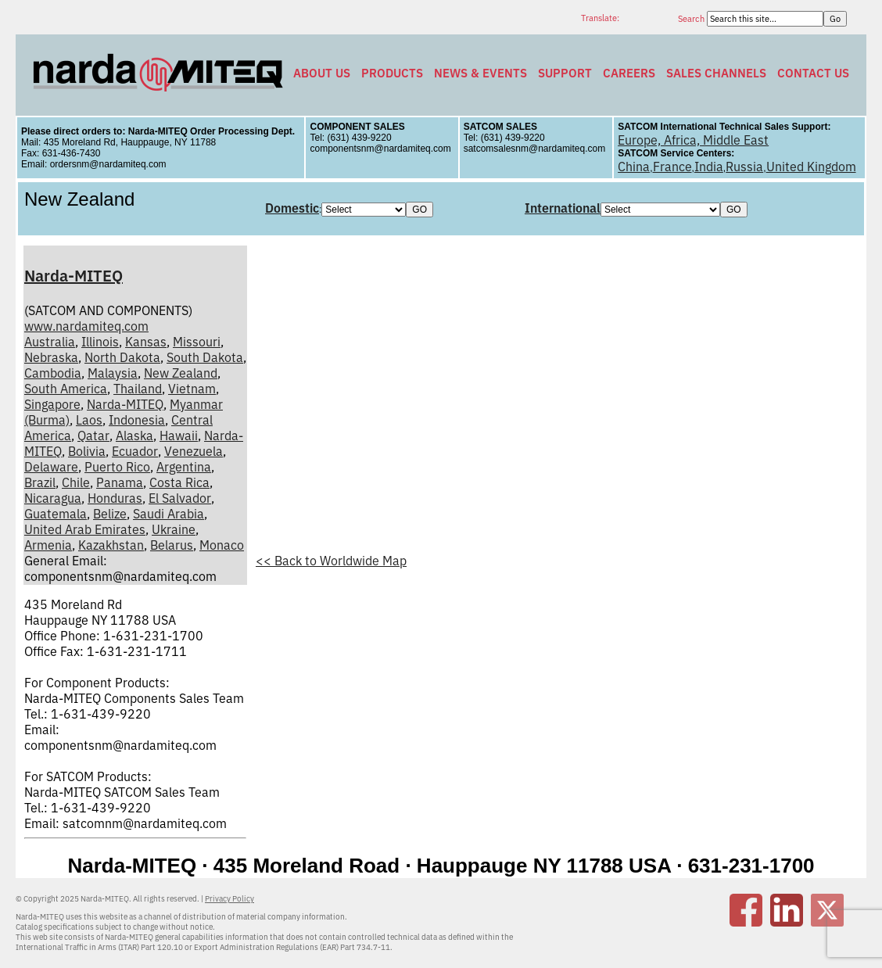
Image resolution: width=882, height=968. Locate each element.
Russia (744, 166)
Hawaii (179, 435)
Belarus (171, 545)
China (634, 166)
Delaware (51, 467)
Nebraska (51, 357)
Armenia (48, 545)
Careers (629, 73)
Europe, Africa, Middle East (693, 140)
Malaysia (113, 373)
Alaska (134, 435)
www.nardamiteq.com (86, 326)
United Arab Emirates (84, 529)
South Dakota (205, 357)
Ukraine (173, 529)
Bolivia (87, 451)
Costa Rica (179, 482)
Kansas (146, 342)
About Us (321, 73)
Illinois (100, 342)
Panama (119, 482)
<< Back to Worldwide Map (331, 560)
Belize (110, 514)
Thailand (137, 388)
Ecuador (135, 451)
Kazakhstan (111, 545)
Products (392, 73)
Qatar (93, 435)
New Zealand (180, 373)
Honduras (115, 498)
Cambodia (52, 373)
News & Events (480, 73)
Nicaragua (52, 498)
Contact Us (813, 73)
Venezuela (193, 451)
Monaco (221, 545)
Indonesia (137, 420)
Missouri (196, 342)
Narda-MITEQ (73, 275)
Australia (49, 342)
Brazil (40, 482)
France (672, 166)
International (563, 208)
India (708, 166)
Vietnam (192, 388)
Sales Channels (716, 73)
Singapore (52, 404)
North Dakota (122, 357)
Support (565, 73)
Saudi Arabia (168, 514)
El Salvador (180, 498)
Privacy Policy (229, 899)
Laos (89, 420)
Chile (76, 482)
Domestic (292, 208)
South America (65, 388)
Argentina (183, 467)
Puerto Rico (117, 467)
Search (692, 18)
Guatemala (55, 514)
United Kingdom (811, 166)
